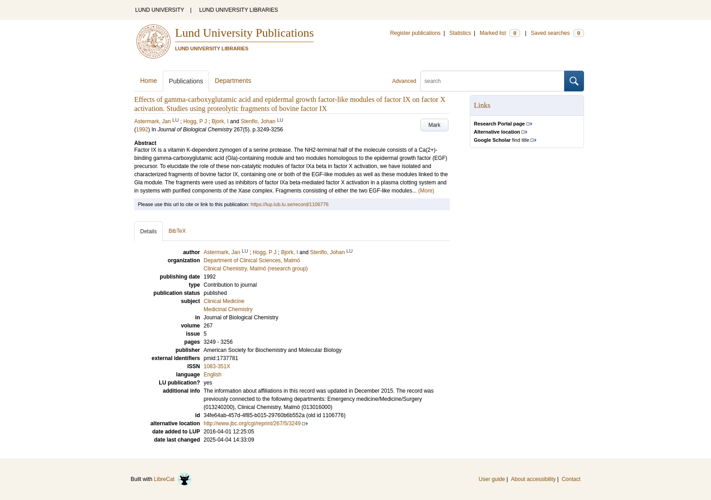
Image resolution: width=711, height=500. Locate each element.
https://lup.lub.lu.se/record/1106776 (290, 204)
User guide (492, 479)
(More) (426, 191)
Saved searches (557, 33)
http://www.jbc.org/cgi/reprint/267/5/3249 (252, 423)
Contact (571, 479)
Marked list (500, 33)
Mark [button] (435, 125)
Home (148, 80)
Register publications (415, 33)
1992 (142, 129)
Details (148, 231)
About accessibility (533, 479)
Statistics (460, 33)
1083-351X (217, 366)
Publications (186, 81)
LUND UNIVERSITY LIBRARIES (238, 10)
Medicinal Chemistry (228, 309)
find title (501, 140)
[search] (492, 81)
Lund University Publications (244, 32)
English (212, 374)
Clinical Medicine (224, 301)
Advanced (404, 81)
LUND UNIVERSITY (159, 10)
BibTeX (177, 231)
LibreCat (173, 479)
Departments (233, 80)
